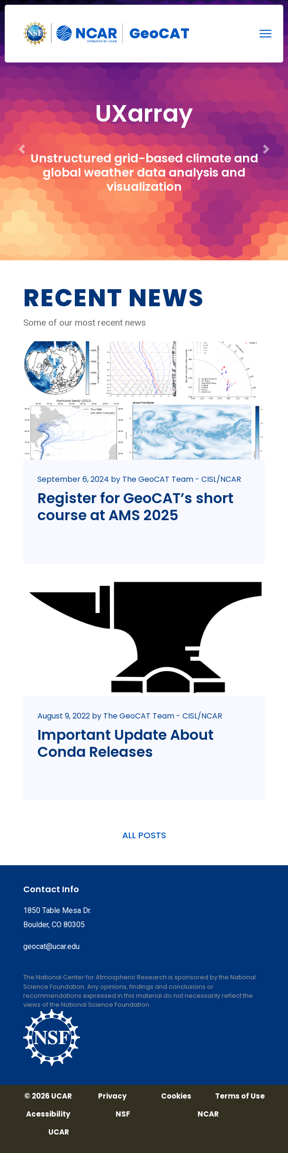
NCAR (208, 1114)
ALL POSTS (144, 835)
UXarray (144, 113)
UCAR (58, 1132)
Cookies (176, 1096)
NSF (123, 1114)
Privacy (112, 1096)
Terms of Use (240, 1096)
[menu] (265, 33)
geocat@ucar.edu (51, 946)
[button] (21, 130)
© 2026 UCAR (48, 1096)
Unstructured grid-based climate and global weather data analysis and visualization (144, 172)
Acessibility (48, 1114)
